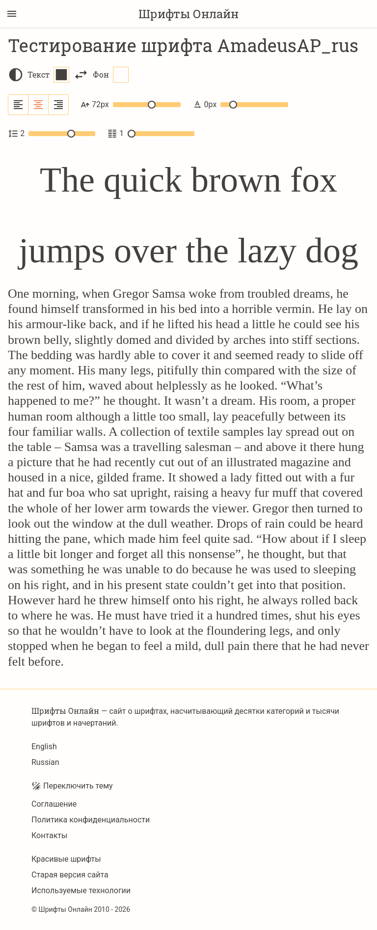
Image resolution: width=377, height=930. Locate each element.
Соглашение (54, 804)
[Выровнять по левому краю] (18, 104)
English (44, 746)
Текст (48, 75)
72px (131, 105)
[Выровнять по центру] (38, 104)
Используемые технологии (81, 890)
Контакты (49, 835)
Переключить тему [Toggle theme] (72, 786)
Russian (45, 762)
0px (240, 105)
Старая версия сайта (69, 874)
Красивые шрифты (66, 859)
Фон (111, 75)
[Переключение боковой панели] (12, 14)
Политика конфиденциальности (90, 819)
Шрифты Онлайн (188, 14)
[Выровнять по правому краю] (58, 104)
